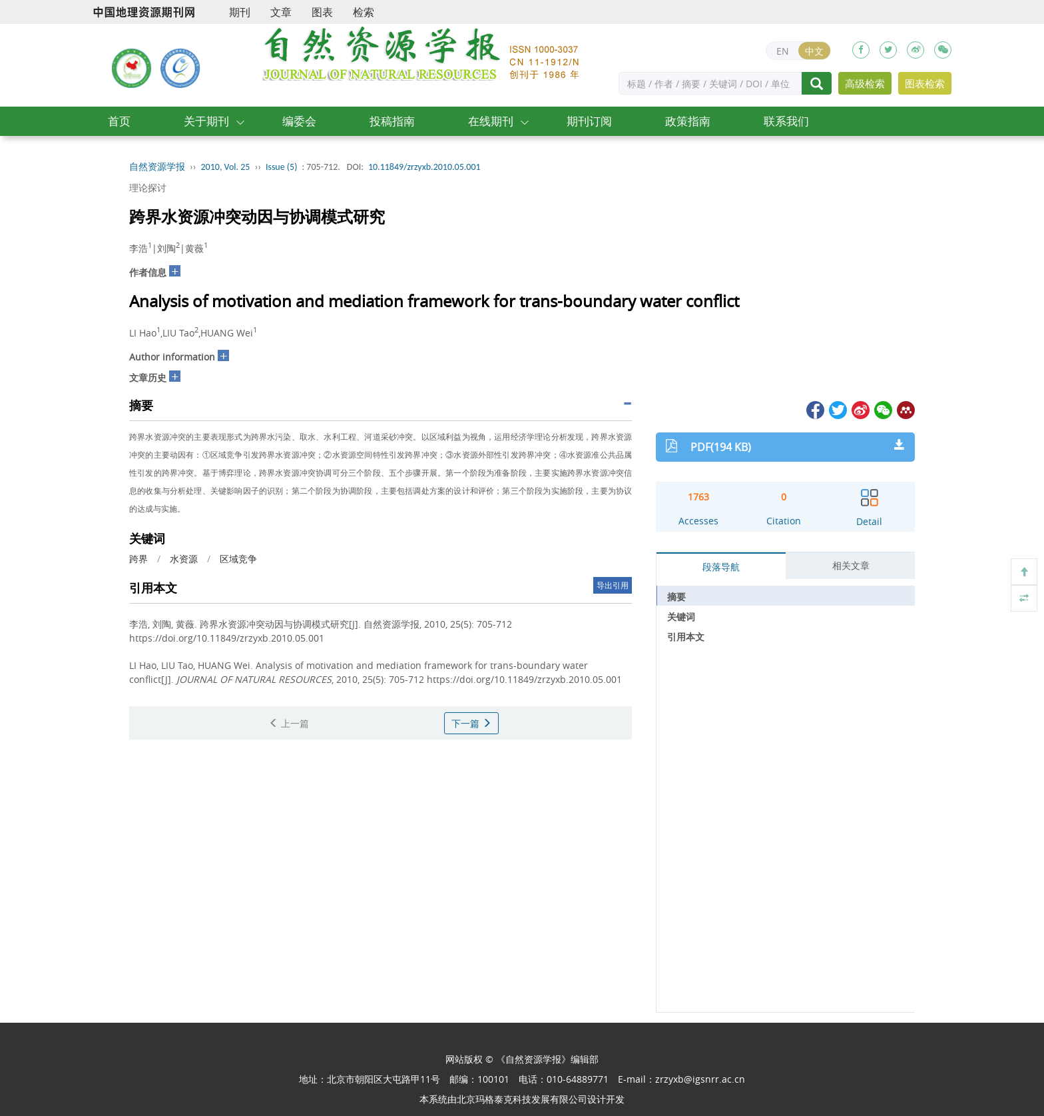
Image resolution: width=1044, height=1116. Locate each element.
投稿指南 (392, 121)
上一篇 (289, 723)
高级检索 (865, 83)
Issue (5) (282, 167)
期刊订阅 (589, 121)
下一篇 (471, 723)
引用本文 (685, 636)
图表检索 (925, 83)
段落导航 (721, 566)
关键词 (681, 616)
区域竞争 (238, 558)
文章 (281, 12)
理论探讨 (147, 187)
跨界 (138, 558)
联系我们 (786, 121)
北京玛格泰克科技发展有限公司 (522, 1099)
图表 (322, 12)
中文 (814, 51)
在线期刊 (490, 121)
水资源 (184, 558)
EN (782, 51)
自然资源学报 (157, 167)
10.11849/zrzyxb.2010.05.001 (424, 167)
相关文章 (851, 565)
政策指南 (687, 121)
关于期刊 (206, 121)
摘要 (676, 596)
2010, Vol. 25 (225, 167)
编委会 (299, 121)
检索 (363, 12)
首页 (119, 121)
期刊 (239, 12)
